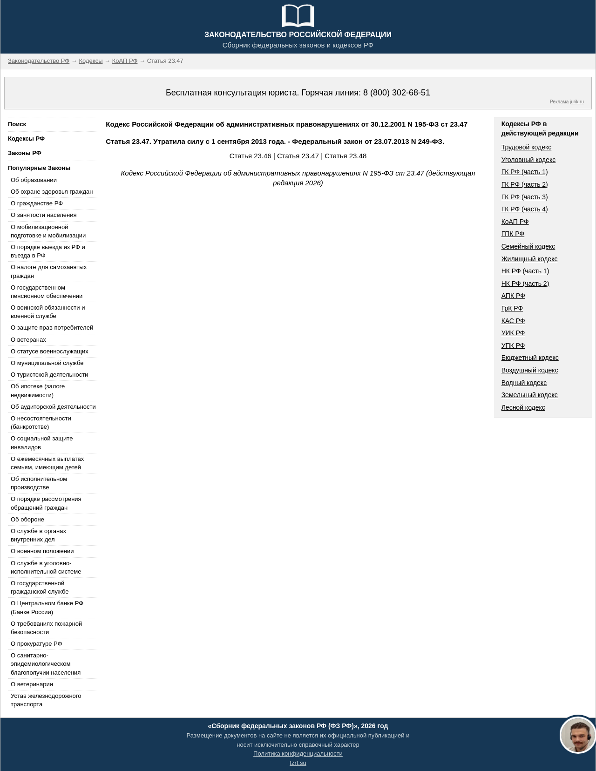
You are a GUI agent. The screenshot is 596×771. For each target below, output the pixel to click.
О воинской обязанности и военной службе (48, 311)
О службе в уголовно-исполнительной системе (46, 567)
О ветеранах (28, 339)
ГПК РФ (513, 233)
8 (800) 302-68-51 (396, 92)
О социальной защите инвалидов (42, 442)
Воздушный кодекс (529, 370)
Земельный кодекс (529, 395)
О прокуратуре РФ (36, 643)
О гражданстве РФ (37, 203)
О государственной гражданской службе (39, 587)
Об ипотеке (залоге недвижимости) (38, 390)
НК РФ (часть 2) (525, 283)
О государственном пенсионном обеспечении (46, 291)
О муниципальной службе (47, 362)
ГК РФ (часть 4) (524, 209)
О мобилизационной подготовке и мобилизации (48, 231)
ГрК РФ (512, 308)
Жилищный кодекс (529, 259)
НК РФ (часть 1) (525, 271)
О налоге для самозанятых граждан (49, 271)
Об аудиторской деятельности (53, 406)
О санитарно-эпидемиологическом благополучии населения (46, 664)
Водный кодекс (524, 382)
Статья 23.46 (250, 156)
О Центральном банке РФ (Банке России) (47, 607)
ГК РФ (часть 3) (524, 197)
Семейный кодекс (528, 246)
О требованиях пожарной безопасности (46, 628)
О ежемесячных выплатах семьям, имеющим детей (47, 463)
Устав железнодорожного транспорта (46, 700)
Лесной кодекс (523, 407)
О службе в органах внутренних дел (38, 535)
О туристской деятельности (49, 374)
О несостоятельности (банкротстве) (41, 422)
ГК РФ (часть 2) (524, 184)
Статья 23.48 (345, 156)
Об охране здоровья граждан (52, 191)
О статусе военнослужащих (49, 351)
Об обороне (27, 519)
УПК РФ (513, 345)
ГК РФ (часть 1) (524, 172)
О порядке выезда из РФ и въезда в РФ (48, 251)
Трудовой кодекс (526, 147)
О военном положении (42, 551)
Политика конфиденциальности (298, 753)
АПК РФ (513, 295)
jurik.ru (577, 101)
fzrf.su (298, 762)
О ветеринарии (32, 684)
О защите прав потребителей (52, 327)
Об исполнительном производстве (39, 483)
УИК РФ (513, 333)
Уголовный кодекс (528, 159)
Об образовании (34, 179)
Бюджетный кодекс (530, 357)
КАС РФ (513, 321)
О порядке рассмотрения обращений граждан (46, 503)
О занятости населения (44, 214)
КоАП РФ (515, 221)
